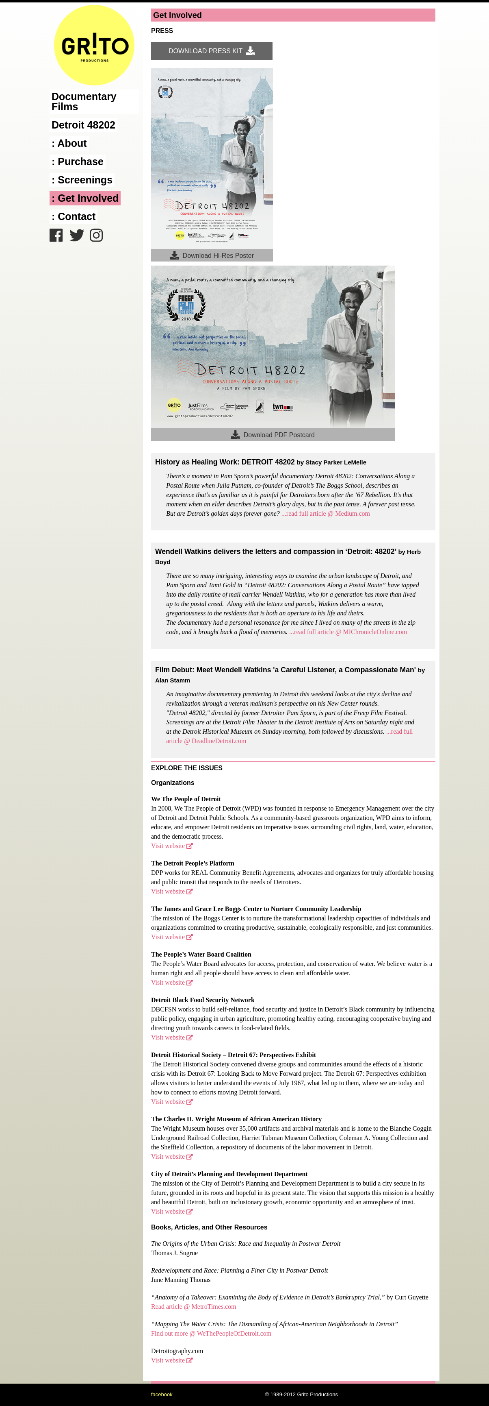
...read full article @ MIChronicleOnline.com (348, 631)
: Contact (73, 216)
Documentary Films (84, 101)
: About (69, 143)
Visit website (172, 845)
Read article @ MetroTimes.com (193, 1306)
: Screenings (82, 179)
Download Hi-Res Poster (212, 255)
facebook (162, 1394)
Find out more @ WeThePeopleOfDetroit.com (211, 1333)
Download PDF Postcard (273, 434)
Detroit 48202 (83, 125)
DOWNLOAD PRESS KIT (212, 50)
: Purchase (78, 161)
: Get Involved (85, 198)
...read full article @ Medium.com (325, 513)
